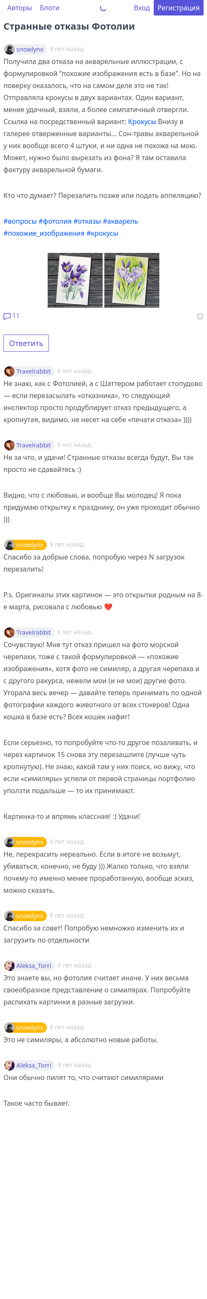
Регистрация (179, 7)
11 (11, 315)
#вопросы (20, 221)
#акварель (120, 221)
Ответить (26, 343)
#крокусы (102, 233)
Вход (142, 7)
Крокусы (142, 121)
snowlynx (29, 49)
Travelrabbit (33, 371)
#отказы (87, 221)
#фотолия (55, 221)
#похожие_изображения (44, 233)
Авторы (19, 7)
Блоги (50, 7)
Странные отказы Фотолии (69, 25)
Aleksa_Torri (33, 965)
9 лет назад (74, 371)
